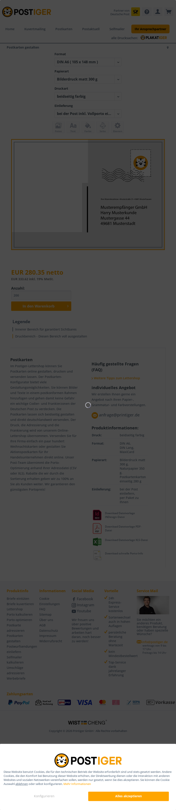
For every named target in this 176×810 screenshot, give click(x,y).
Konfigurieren (44, 796)
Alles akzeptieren (128, 796)
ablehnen (21, 784)
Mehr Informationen (77, 784)
